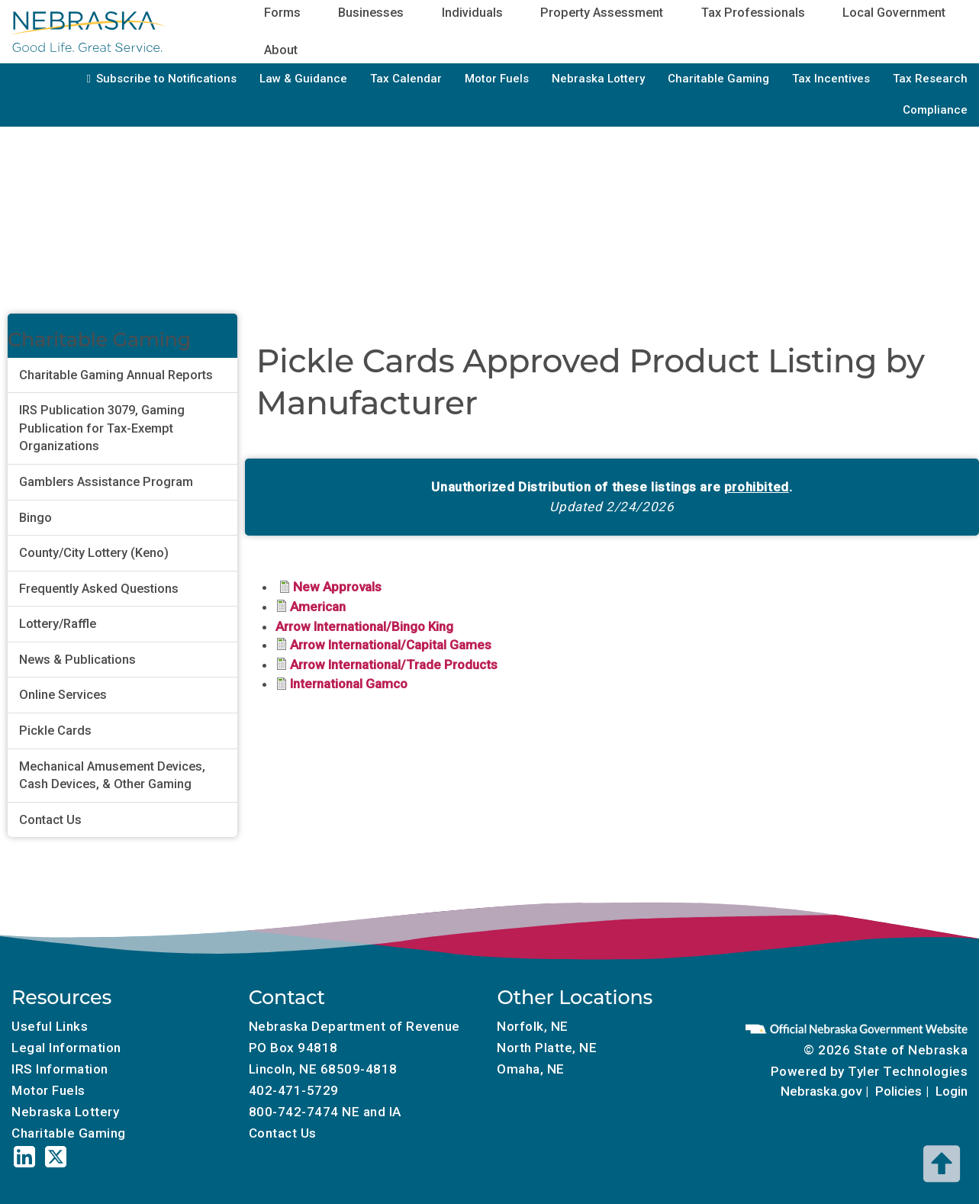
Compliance (935, 110)
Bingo (35, 517)
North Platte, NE (547, 1047)
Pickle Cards (55, 730)
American (318, 606)
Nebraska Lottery (598, 78)
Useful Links (49, 1026)
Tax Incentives (831, 78)
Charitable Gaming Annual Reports (116, 375)
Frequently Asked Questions (99, 588)
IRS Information (59, 1069)
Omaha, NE (531, 1069)
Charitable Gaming (718, 78)
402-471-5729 (294, 1090)
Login (952, 1091)
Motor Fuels (497, 78)
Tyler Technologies (908, 1071)
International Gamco (348, 683)
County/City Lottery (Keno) (94, 553)
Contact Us (50, 820)
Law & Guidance (303, 78)
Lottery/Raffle (57, 623)
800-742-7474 (294, 1111)
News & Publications (77, 659)
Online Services (63, 694)
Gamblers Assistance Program (106, 482)
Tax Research (930, 78)
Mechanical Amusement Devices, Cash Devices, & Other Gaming (112, 775)
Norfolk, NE (532, 1026)
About (281, 50)
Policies (898, 1091)
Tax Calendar (406, 78)
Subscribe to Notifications (166, 78)
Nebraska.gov (821, 1091)
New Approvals (337, 586)
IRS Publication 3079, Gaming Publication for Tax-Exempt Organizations (102, 428)
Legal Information (66, 1047)
